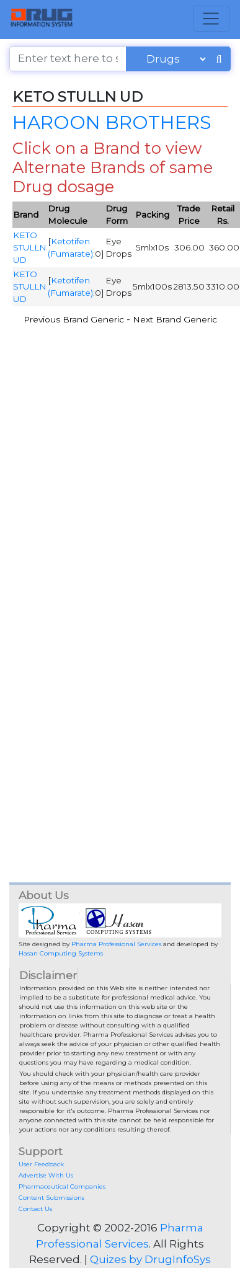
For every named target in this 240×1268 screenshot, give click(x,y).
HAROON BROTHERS (111, 122)
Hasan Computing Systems (61, 953)
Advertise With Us (46, 1175)
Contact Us (35, 1209)
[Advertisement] (116, 459)
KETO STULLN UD (30, 247)
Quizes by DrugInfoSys (150, 1259)
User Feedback (41, 1164)
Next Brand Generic (175, 319)
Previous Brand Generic (74, 319)
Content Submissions (51, 1198)
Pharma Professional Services (116, 944)
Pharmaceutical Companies (62, 1186)
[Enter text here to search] (68, 59)
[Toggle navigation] (211, 19)
